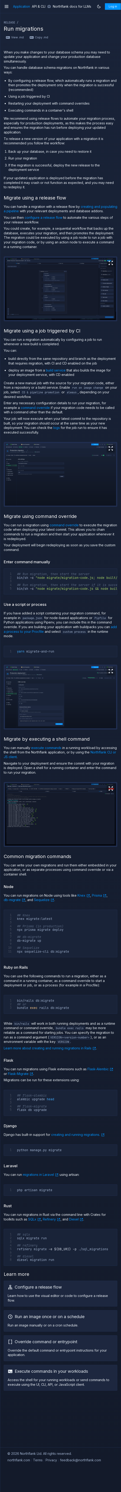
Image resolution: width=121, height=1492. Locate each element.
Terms (38, 1460)
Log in (113, 6)
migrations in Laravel (41, 1174)
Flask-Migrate (20, 1073)
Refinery (51, 1219)
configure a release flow (43, 217)
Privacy (51, 1460)
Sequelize (44, 900)
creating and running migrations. (78, 1134)
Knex (83, 895)
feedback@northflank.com (80, 1460)
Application (21, 6)
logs (56, 428)
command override (35, 408)
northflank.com (18, 1460)
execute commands (46, 748)
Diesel (76, 1219)
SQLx (34, 1219)
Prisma (99, 895)
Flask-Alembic (100, 1069)
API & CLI (38, 6)
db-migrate (14, 900)
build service (56, 370)
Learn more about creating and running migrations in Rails (50, 1048)
